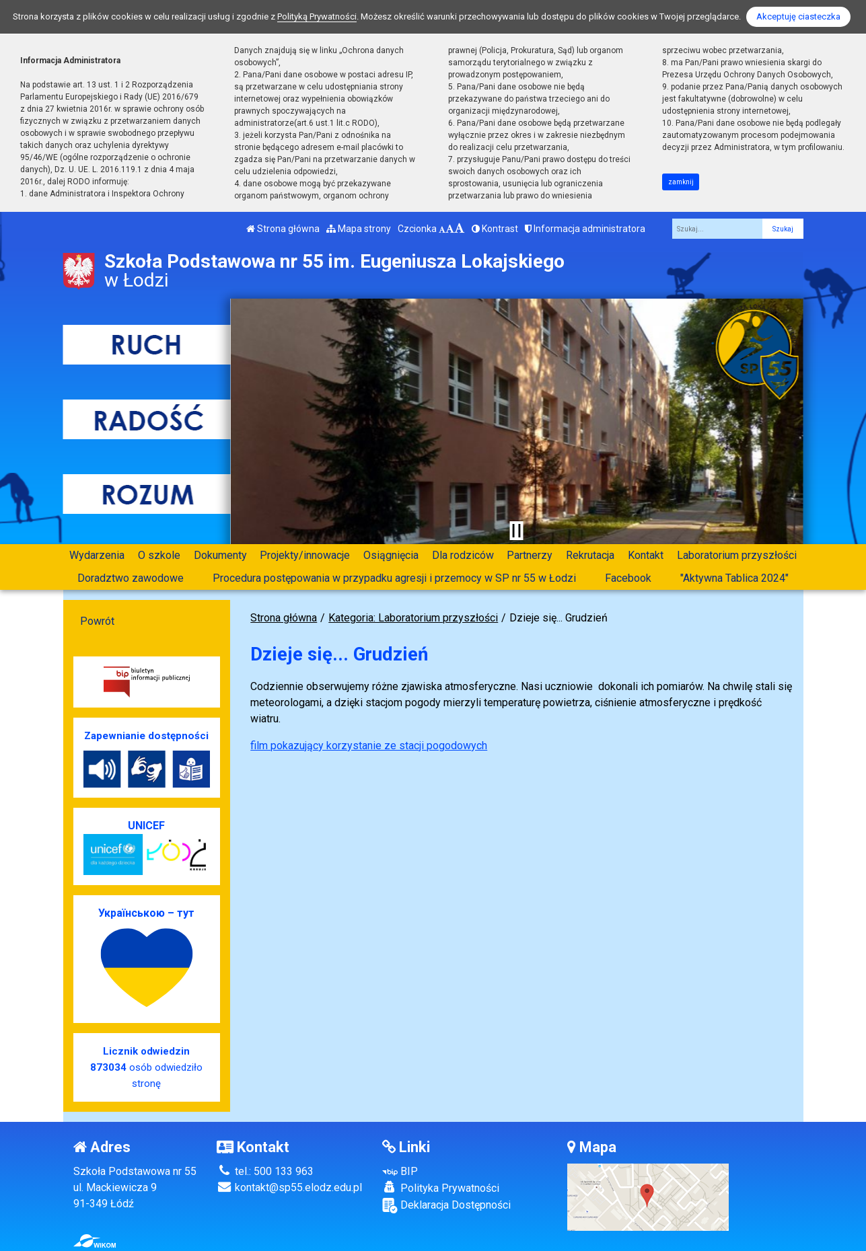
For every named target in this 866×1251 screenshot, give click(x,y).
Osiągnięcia (391, 555)
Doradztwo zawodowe (130, 578)
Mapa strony (358, 228)
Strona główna (283, 228)
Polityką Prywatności (317, 16)
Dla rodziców (463, 555)
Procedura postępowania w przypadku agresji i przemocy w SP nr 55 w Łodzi (394, 578)
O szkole (159, 555)
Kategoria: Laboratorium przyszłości (413, 617)
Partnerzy (529, 555)
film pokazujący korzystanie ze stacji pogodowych (368, 745)
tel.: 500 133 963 (265, 1171)
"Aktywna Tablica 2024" (734, 578)
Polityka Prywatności (440, 1188)
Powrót (97, 621)
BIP (400, 1171)
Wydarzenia (96, 555)
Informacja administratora (585, 228)
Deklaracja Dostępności (446, 1205)
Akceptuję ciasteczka (798, 16)
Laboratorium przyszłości (737, 555)
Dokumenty (220, 555)
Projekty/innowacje (305, 555)
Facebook (628, 578)
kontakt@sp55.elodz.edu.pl (289, 1187)
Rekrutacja (590, 555)
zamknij (681, 182)
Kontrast (495, 228)
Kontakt (645, 555)
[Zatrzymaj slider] (517, 530)
